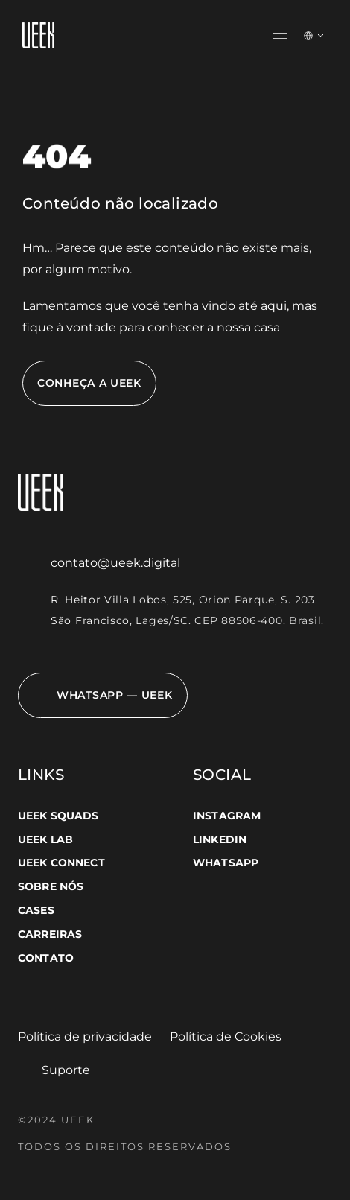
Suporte (66, 1070)
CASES (36, 910)
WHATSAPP (225, 862)
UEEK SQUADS (58, 815)
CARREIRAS (50, 934)
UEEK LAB (45, 839)
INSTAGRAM (227, 815)
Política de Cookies (225, 1036)
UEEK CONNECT (61, 862)
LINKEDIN (219, 839)
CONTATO (46, 958)
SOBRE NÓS (50, 886)
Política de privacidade (85, 1036)
